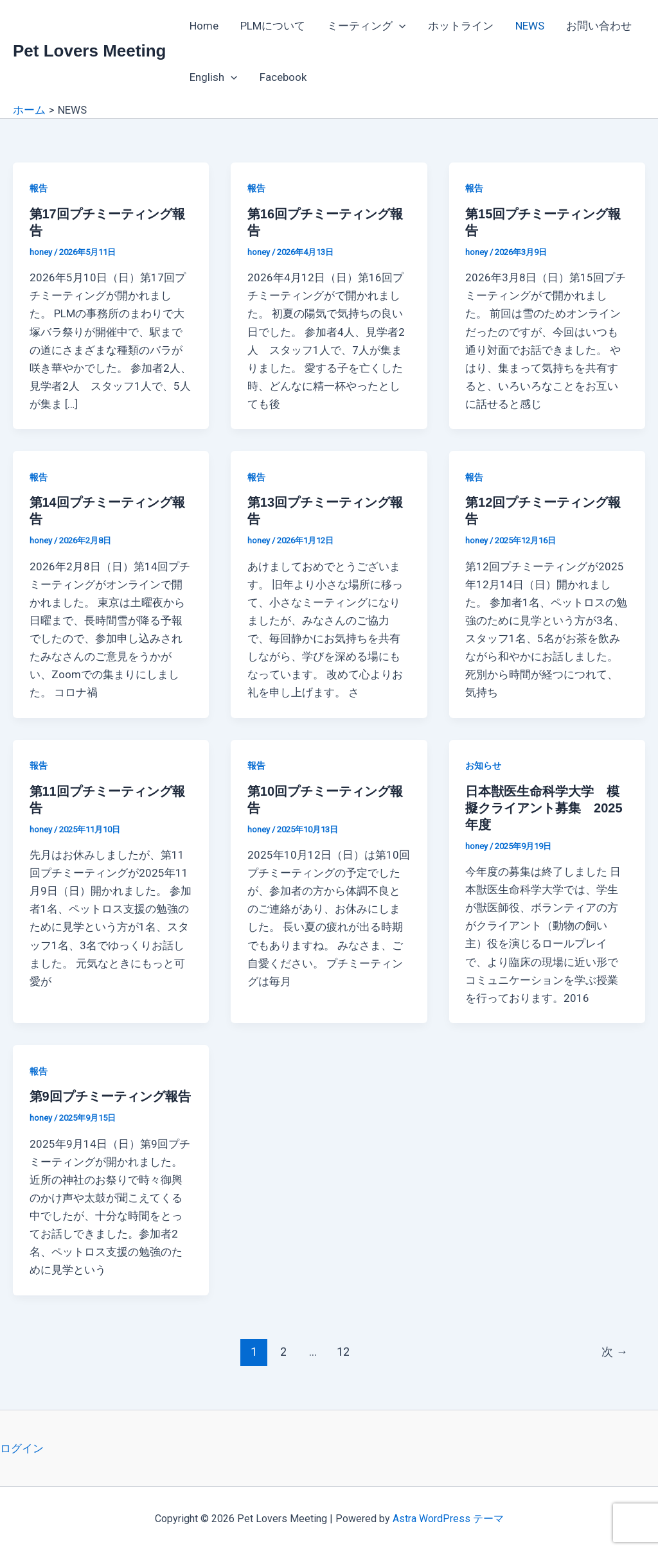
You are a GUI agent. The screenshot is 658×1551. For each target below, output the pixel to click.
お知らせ (483, 765)
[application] (399, 25)
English (213, 77)
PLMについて (272, 25)
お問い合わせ (599, 25)
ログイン (22, 1448)
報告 (39, 188)
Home (204, 25)
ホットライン (461, 25)
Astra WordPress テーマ (448, 1518)
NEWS (529, 25)
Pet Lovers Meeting (89, 50)
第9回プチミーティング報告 (110, 1096)
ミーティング (366, 25)
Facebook (283, 77)
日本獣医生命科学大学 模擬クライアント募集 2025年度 (544, 808)
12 (343, 1351)
